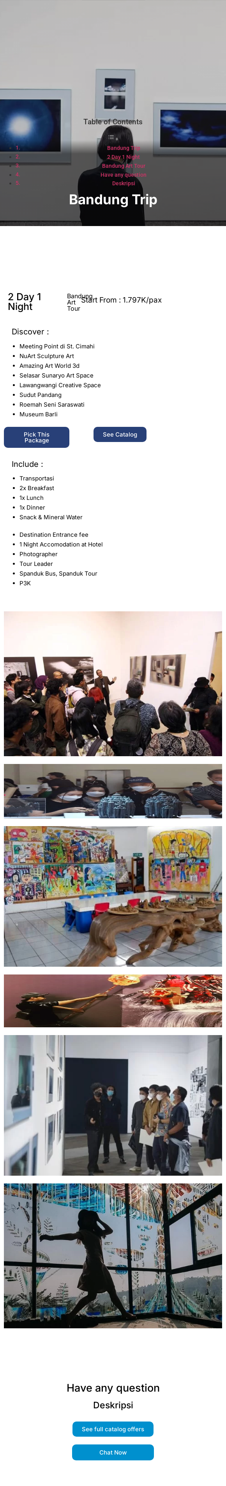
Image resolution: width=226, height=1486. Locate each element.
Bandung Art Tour (123, 166)
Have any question (124, 175)
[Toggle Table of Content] (113, 139)
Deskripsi (123, 183)
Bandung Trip (123, 148)
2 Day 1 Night (123, 157)
